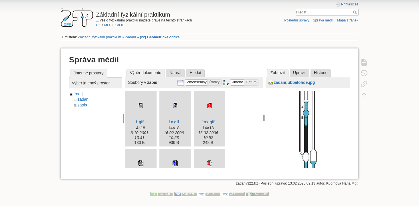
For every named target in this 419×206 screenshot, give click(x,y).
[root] (78, 94)
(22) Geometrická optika (160, 37)
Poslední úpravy (296, 20)
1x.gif (174, 122)
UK (98, 25)
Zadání (130, 37)
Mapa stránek (347, 20)
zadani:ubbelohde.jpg (294, 82)
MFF (107, 25)
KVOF (119, 25)
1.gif (139, 122)
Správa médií (323, 20)
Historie (320, 72)
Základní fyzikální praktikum (99, 37)
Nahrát (175, 72)
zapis (82, 105)
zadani (83, 99)
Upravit (299, 72)
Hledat (355, 12)
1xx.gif (208, 122)
